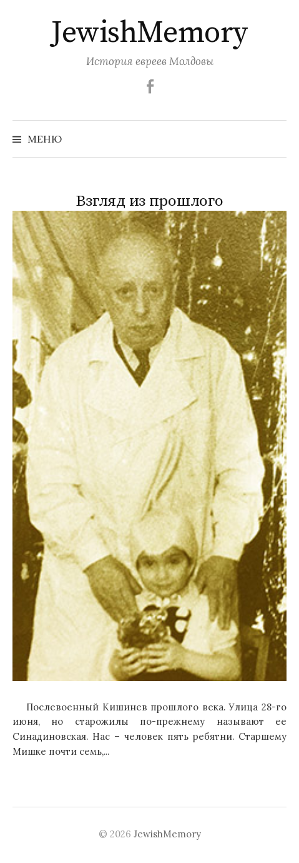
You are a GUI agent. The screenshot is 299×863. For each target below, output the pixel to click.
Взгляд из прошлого (149, 201)
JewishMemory (149, 33)
